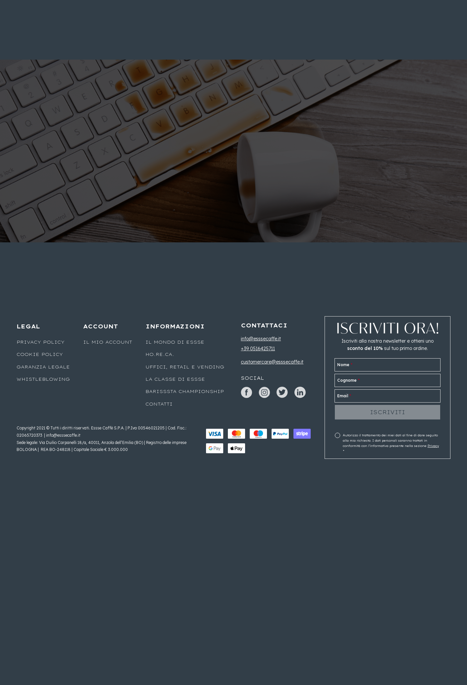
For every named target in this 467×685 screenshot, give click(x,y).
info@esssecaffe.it (261, 339)
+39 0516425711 (258, 349)
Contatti (159, 404)
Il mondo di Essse (174, 342)
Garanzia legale (43, 366)
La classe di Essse (175, 379)
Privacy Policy (41, 342)
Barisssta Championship (184, 391)
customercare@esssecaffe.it (272, 362)
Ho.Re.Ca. (159, 354)
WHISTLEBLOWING (43, 379)
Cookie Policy (40, 354)
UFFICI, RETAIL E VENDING (184, 366)
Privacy (433, 446)
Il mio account (107, 342)
